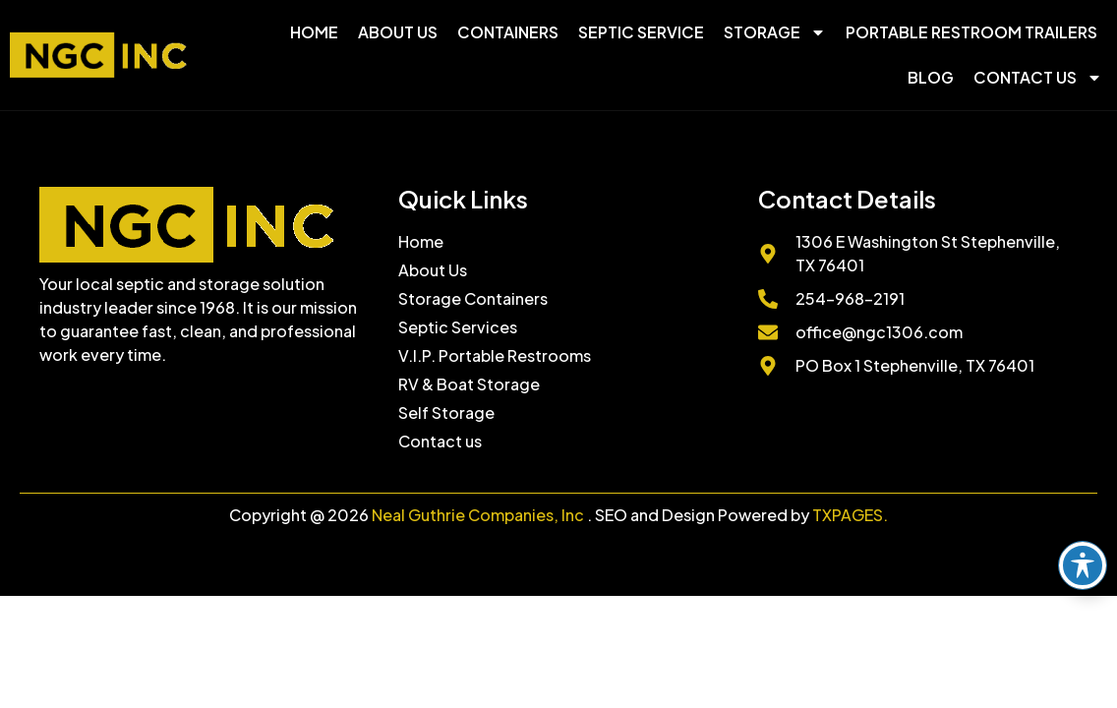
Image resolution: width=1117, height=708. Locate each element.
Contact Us (1037, 77)
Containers (507, 32)
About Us (398, 32)
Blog (931, 77)
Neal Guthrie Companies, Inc (478, 514)
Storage (775, 32)
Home (314, 32)
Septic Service (641, 32)
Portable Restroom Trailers (971, 32)
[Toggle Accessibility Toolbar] (1082, 565)
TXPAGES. (850, 514)
